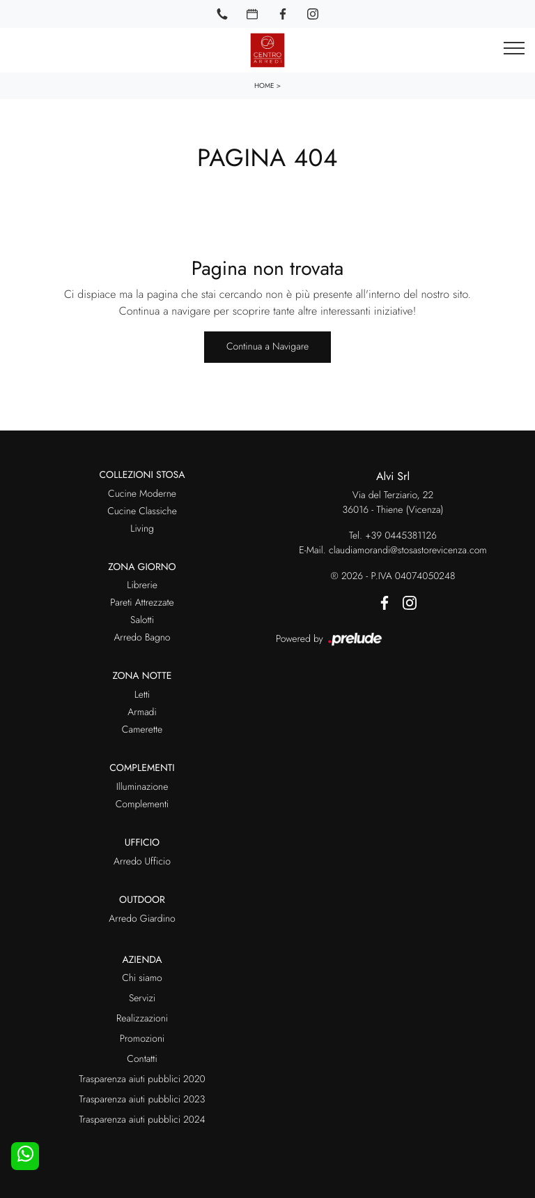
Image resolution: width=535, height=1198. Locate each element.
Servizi (142, 998)
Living (142, 529)
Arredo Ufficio (142, 862)
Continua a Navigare (267, 347)
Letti (142, 695)
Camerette (142, 730)
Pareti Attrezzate (141, 603)
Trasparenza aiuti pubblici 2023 (142, 1100)
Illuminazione (142, 787)
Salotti (142, 620)
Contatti (142, 1059)
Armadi (141, 712)
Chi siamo (142, 978)
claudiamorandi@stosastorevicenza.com (408, 550)
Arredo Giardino (142, 919)
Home (264, 85)
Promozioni (142, 1039)
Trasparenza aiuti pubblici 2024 (142, 1120)
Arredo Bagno (142, 638)
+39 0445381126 (401, 536)
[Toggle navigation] (514, 49)
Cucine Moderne (142, 494)
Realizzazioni (142, 1019)
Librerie (142, 585)
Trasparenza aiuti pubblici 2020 (142, 1079)
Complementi (142, 804)
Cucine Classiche (142, 511)
